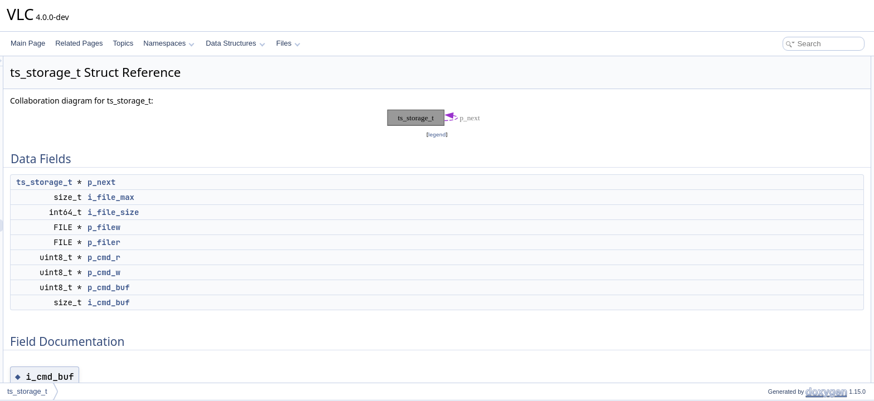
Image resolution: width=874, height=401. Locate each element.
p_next (241, 182)
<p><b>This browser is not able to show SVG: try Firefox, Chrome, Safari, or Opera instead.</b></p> (438, 118)
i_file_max (250, 197)
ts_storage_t (184, 182)
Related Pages (79, 43)
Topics (123, 43)
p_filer (243, 242)
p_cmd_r (243, 257)
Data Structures (235, 43)
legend (439, 134)
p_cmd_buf (248, 287)
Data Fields (767, 62)
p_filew (243, 227)
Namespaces (168, 43)
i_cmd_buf (248, 302)
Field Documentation (780, 185)
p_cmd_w (243, 272)
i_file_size (252, 212)
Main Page (28, 43)
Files (288, 43)
